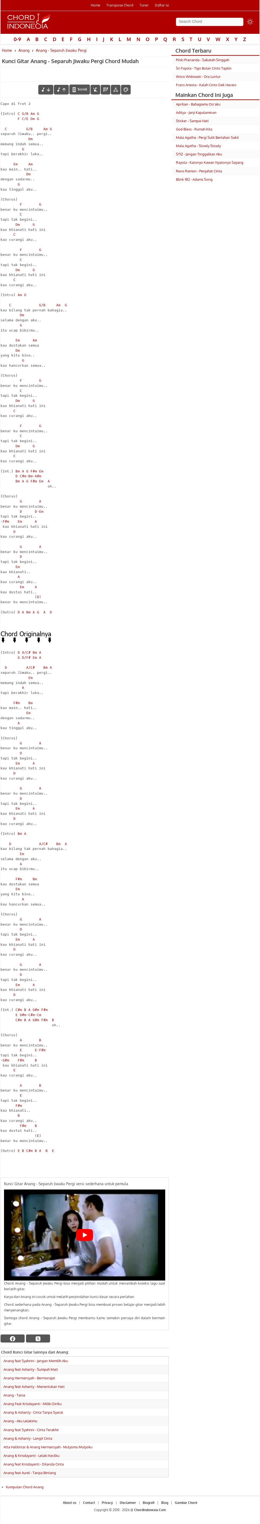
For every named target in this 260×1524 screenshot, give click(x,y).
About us (69, 1503)
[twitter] (38, 1338)
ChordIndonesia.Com (150, 1510)
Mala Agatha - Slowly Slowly (198, 146)
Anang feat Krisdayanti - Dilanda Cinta (33, 1464)
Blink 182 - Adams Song (194, 179)
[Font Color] (126, 89)
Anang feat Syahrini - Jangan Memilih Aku (35, 1361)
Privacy (107, 1503)
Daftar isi (162, 5)
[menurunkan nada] (45, 89)
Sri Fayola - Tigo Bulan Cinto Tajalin (204, 68)
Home (95, 5)
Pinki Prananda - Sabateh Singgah (202, 60)
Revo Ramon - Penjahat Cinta (199, 171)
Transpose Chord (119, 5)
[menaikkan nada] (61, 89)
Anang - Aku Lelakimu (20, 1421)
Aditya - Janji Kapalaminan (196, 112)
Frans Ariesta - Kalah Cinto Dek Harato (206, 85)
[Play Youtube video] (84, 1235)
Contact (89, 1503)
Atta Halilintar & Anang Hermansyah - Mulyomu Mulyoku (47, 1447)
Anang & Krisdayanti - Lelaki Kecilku (31, 1455)
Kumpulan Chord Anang (25, 1487)
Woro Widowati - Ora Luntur (198, 76)
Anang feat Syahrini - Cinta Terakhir (31, 1430)
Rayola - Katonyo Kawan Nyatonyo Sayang (209, 162)
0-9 (17, 39)
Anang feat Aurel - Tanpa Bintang (29, 1473)
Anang (23, 50)
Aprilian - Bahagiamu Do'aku (198, 104)
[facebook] (13, 1338)
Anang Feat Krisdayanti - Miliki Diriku (32, 1404)
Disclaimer (128, 1503)
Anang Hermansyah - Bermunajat (29, 1378)
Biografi (149, 1503)
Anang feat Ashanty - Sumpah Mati (30, 1369)
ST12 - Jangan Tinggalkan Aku (199, 154)
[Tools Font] (115, 89)
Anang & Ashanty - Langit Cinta (27, 1438)
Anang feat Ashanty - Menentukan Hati (34, 1386)
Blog (164, 1503)
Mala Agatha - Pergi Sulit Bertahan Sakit (207, 137)
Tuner (144, 5)
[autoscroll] (79, 89)
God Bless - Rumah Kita (194, 129)
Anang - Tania (14, 1395)
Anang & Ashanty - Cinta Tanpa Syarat (33, 1412)
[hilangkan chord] (95, 89)
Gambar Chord (186, 1503)
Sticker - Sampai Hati (192, 121)
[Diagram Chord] (105, 89)
